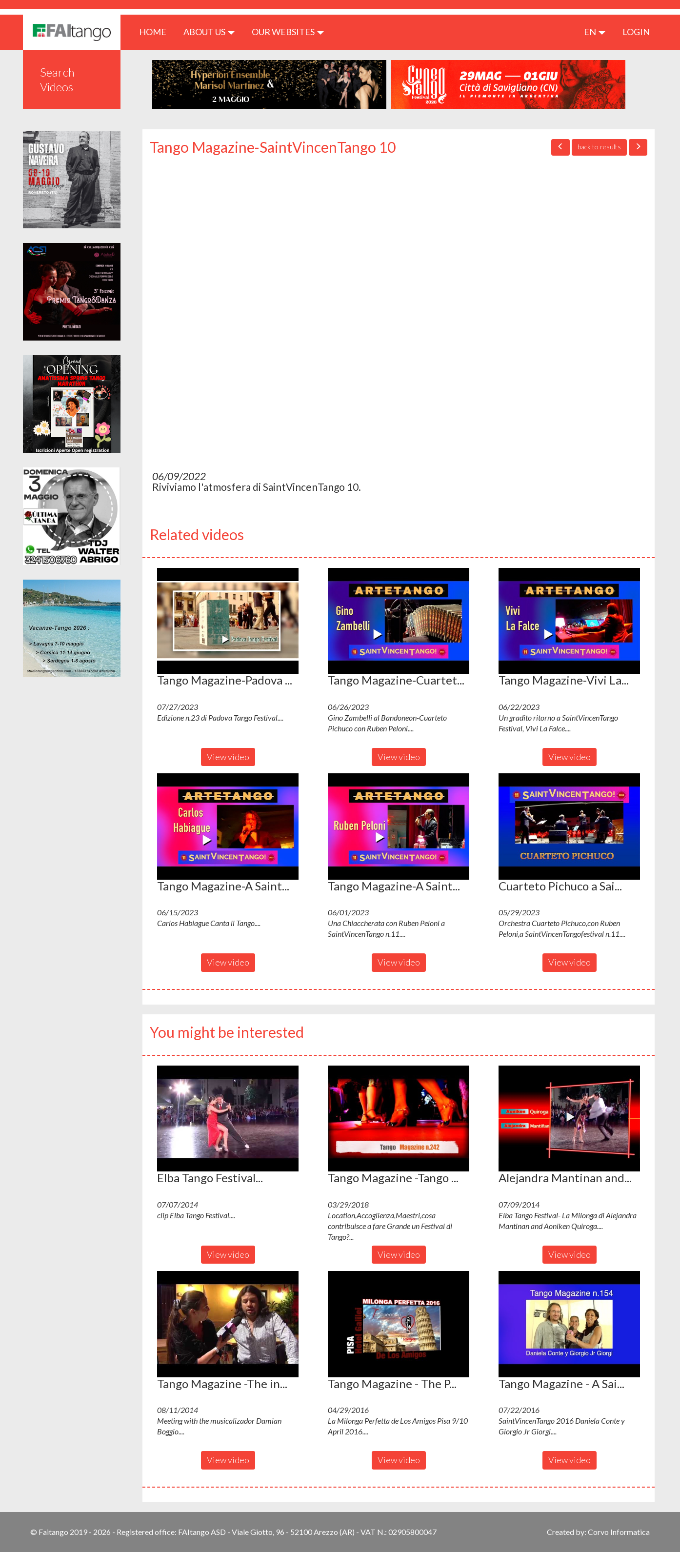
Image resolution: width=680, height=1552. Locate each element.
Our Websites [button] (288, 31)
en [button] (594, 31)
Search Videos (57, 79)
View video (228, 756)
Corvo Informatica (619, 1531)
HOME (156, 31)
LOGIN (636, 31)
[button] (228, 621)
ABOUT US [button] (209, 31)
